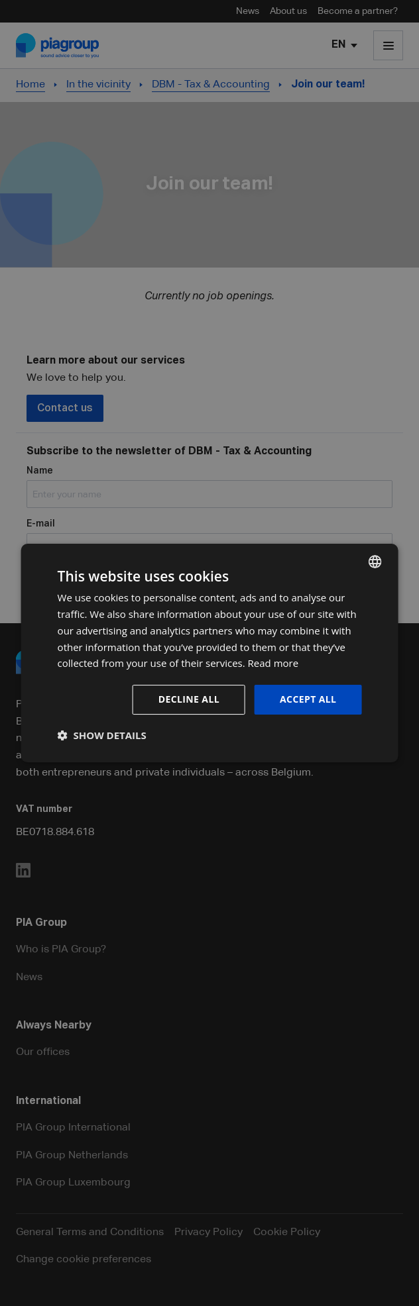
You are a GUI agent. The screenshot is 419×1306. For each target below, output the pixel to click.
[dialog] (209, 653)
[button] (102, 735)
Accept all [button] (308, 699)
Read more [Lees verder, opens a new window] (273, 663)
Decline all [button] (188, 699)
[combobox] (374, 561)
